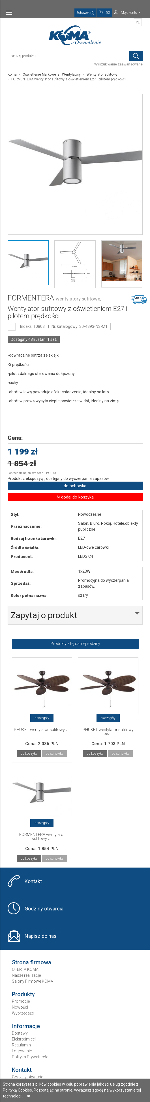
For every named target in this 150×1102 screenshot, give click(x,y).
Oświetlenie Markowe (39, 74)
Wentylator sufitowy (102, 74)
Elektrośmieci (24, 1039)
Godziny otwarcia (44, 909)
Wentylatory (71, 74)
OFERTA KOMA (25, 969)
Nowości (20, 1007)
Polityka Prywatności (30, 1057)
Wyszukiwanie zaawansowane (118, 64)
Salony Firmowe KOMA (32, 981)
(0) (104, 12)
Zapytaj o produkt (44, 615)
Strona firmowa (31, 962)
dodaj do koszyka (75, 497)
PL (138, 22)
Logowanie (22, 1051)
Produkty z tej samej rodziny (75, 643)
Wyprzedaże (23, 1013)
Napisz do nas (41, 936)
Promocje (21, 1001)
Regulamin (21, 1045)
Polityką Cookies (17, 1090)
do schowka (75, 485)
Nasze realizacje (26, 975)
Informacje (26, 1026)
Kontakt (33, 881)
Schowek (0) (85, 13)
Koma (12, 74)
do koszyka (29, 754)
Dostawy (20, 1033)
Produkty (23, 994)
